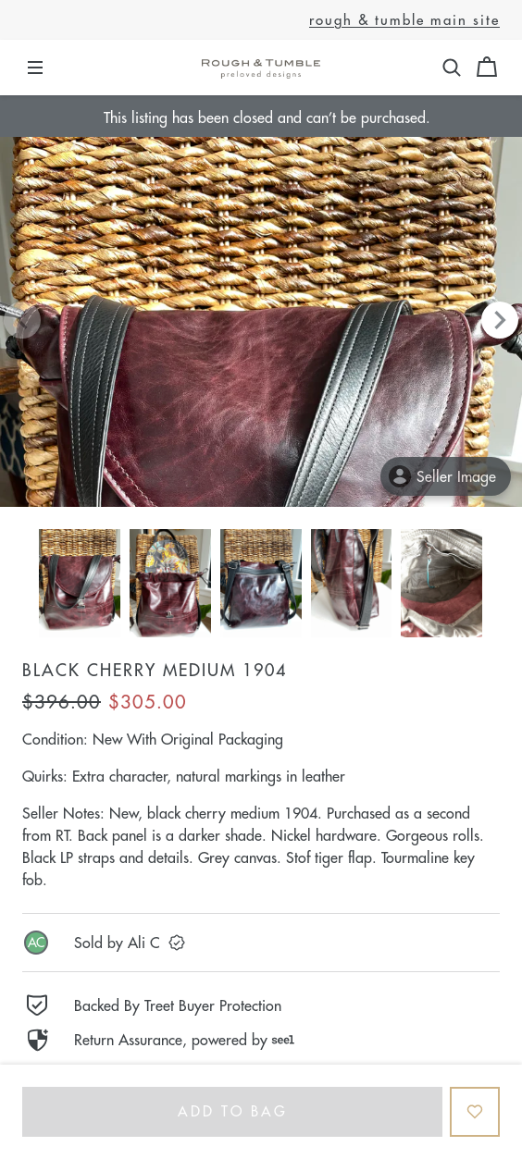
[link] (261, 942)
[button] (451, 67)
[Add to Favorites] (475, 1112)
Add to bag (233, 1111)
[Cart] (486, 67)
